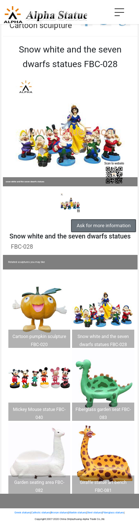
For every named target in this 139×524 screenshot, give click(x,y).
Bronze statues (59, 512)
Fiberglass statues (113, 512)
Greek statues (23, 512)
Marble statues (77, 512)
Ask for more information (104, 225)
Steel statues (94, 512)
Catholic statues (40, 512)
